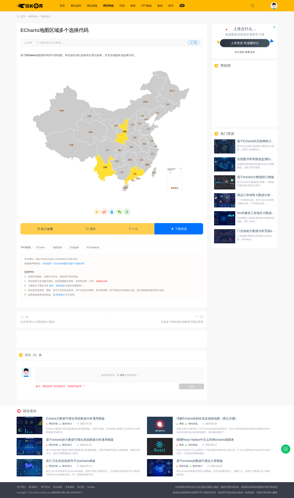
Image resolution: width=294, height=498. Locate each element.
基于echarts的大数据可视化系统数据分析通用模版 (79, 439)
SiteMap (91, 487)
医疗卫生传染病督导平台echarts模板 (70, 460)
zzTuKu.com (45, 492)
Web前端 (192, 423)
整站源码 (76, 5)
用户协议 (45, 487)
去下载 (193, 42)
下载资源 (179, 228)
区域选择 (74, 247)
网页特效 (108, 5)
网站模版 (92, 5)
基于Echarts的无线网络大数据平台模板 (263, 141)
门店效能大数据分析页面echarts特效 (261, 231)
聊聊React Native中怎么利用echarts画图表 (205, 439)
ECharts (41, 247)
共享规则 (69, 487)
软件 (171, 5)
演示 (91, 228)
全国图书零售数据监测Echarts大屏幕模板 (265, 159)
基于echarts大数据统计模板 (255, 177)
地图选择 (57, 247)
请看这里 (250, 52)
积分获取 (57, 487)
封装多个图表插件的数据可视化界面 (182, 321)
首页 (62, 5)
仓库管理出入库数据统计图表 (37, 321)
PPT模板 (146, 5)
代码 (122, 5)
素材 (133, 5)
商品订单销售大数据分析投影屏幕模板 (263, 195)
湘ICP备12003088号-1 (72, 492)
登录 (122, 375)
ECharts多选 (93, 247)
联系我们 (60, 294)
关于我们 (21, 487)
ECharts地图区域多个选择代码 (69, 263)
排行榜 (80, 487)
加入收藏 (45, 228)
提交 (191, 386)
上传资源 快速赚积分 (245, 43)
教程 (160, 5)
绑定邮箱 (60, 285)
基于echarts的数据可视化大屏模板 (199, 460)
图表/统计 (46, 16)
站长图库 (47, 263)
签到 (51, 285)
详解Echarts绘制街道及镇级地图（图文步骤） (207, 418)
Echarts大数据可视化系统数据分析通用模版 (75, 418)
